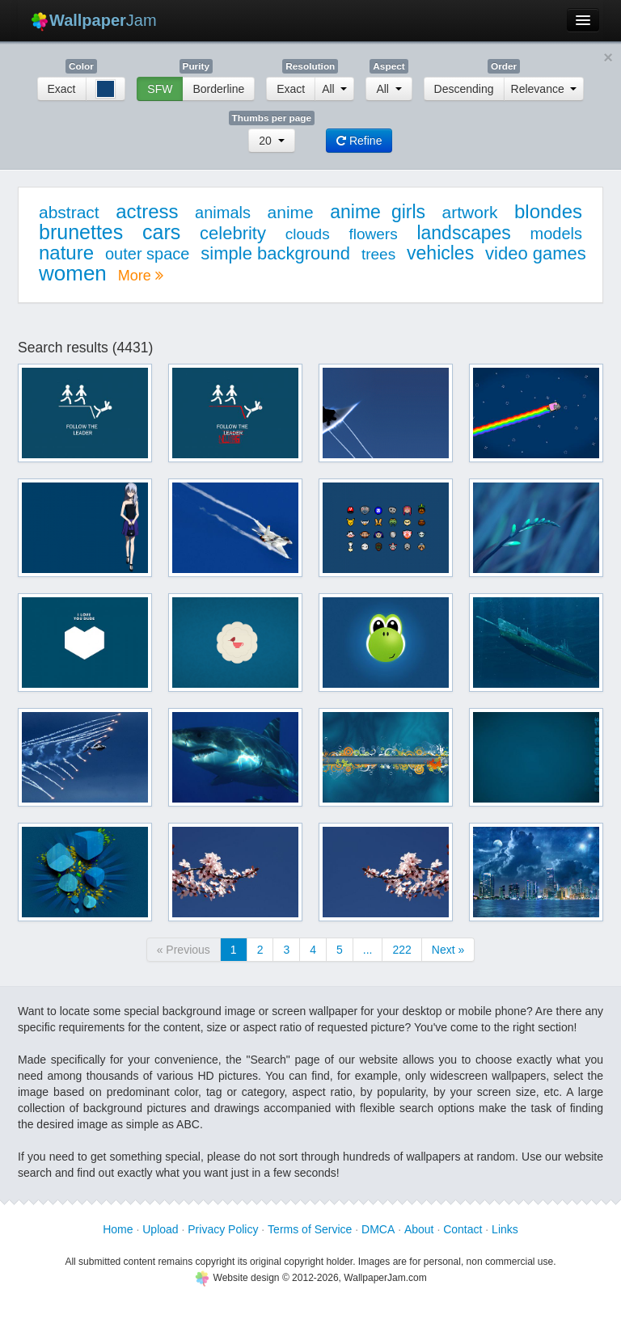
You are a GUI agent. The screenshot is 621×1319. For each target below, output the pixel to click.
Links (505, 1229)
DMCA (378, 1229)
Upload (160, 1229)
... (368, 949)
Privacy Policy (223, 1229)
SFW (159, 88)
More (140, 276)
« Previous (183, 949)
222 (401, 949)
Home (118, 1229)
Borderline (218, 88)
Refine (359, 140)
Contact (462, 1229)
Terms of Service (310, 1229)
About (419, 1229)
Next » (448, 949)
